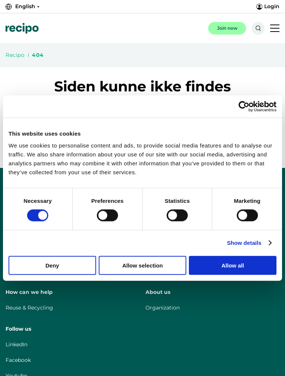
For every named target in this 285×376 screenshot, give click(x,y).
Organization (162, 307)
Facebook (18, 360)
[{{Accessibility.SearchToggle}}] (258, 28)
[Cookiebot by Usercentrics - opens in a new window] (244, 106)
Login (267, 6)
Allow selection (142, 265)
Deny (52, 265)
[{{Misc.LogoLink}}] (22, 28)
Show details (244, 243)
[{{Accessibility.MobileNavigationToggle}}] (274, 29)
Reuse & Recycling (29, 307)
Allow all (233, 265)
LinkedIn (16, 344)
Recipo (15, 55)
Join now (227, 28)
